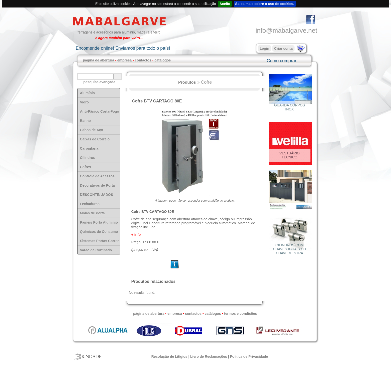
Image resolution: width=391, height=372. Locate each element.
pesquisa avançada (99, 82)
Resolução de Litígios (169, 357)
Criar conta (283, 48)
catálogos (163, 60)
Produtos (187, 82)
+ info (136, 235)
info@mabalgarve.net (286, 30)
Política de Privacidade (249, 357)
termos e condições (240, 314)
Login (264, 48)
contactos (143, 60)
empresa (124, 60)
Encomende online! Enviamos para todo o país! (123, 48)
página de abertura (98, 60)
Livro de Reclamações (208, 357)
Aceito (224, 4)
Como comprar (281, 60)
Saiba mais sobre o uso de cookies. (264, 4)
